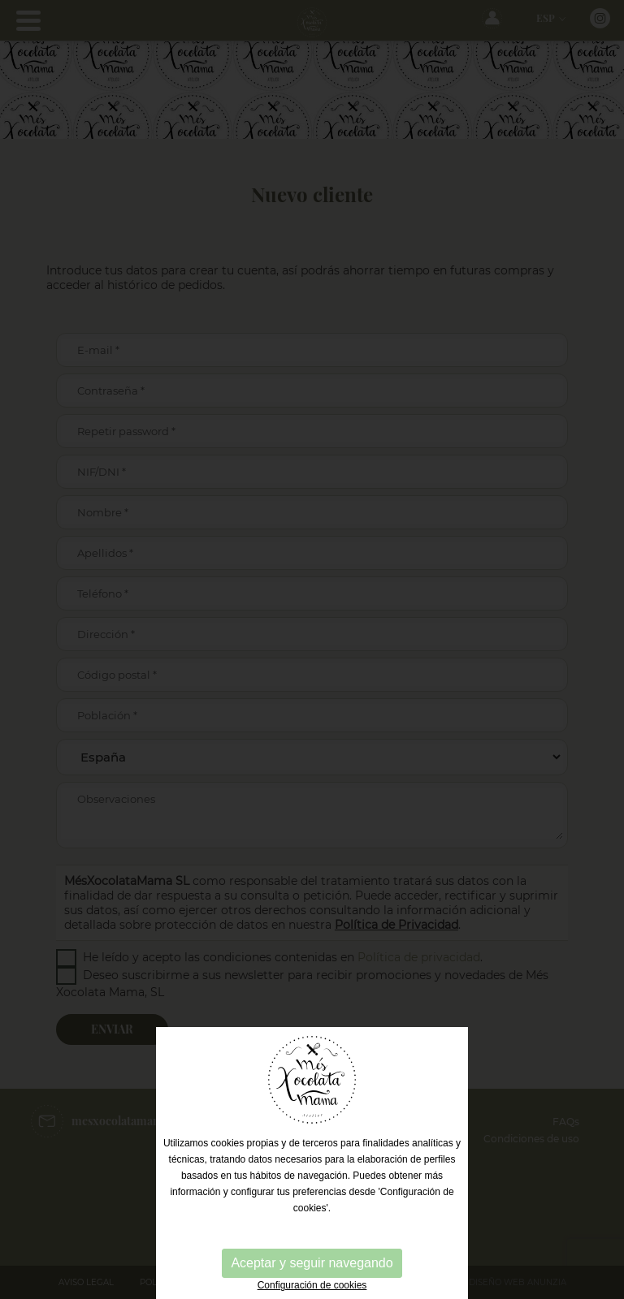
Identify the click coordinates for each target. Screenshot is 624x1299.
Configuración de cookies (312, 1285)
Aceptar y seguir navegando (311, 1263)
